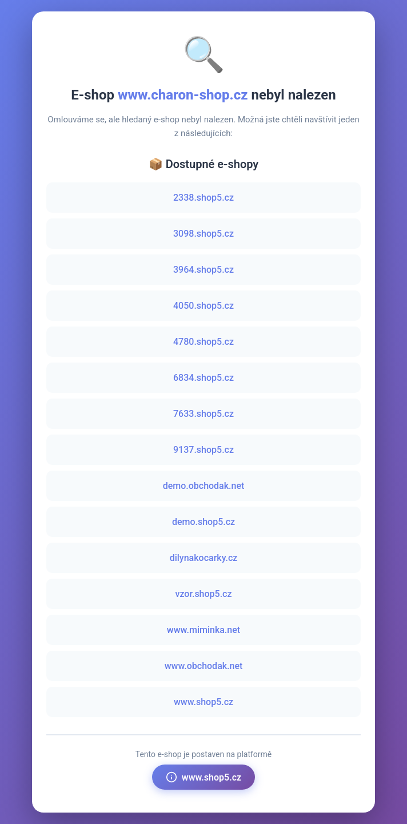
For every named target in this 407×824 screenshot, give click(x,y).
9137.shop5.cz (203, 449)
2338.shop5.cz (203, 197)
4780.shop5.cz (203, 341)
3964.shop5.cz (203, 269)
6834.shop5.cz (203, 377)
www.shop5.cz (203, 701)
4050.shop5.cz (203, 305)
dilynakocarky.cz (204, 557)
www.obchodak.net (204, 665)
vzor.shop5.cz (203, 593)
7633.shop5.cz (203, 413)
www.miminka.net (203, 629)
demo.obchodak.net (204, 485)
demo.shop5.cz (203, 521)
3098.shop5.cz (203, 233)
